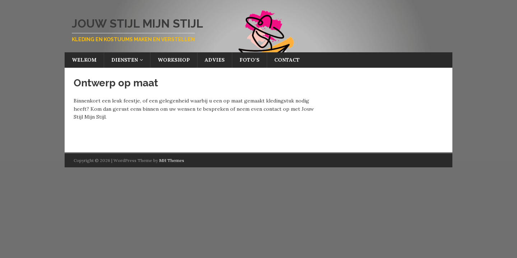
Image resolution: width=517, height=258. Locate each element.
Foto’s (249, 60)
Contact (287, 60)
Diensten (124, 60)
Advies (215, 60)
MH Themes (171, 160)
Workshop (174, 60)
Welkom (84, 60)
